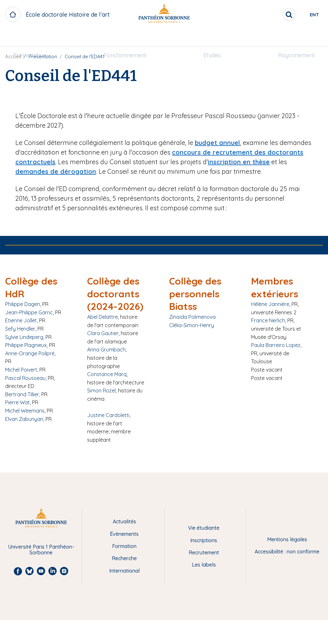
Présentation (37, 37)
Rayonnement (288, 37)
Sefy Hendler (20, 329)
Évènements (124, 534)
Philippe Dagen (22, 304)
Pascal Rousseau (25, 378)
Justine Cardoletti (108, 415)
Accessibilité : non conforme (287, 551)
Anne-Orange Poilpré (29, 353)
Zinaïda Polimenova (192, 317)
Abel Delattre (102, 317)
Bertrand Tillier (22, 394)
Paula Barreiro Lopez (275, 345)
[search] (265, 14)
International (124, 571)
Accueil (13, 56)
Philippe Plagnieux (26, 345)
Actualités (124, 521)
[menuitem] (37, 37)
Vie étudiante (203, 528)
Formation (124, 546)
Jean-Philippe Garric (29, 312)
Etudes (209, 37)
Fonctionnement (127, 37)
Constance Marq (107, 374)
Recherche (124, 558)
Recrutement (204, 552)
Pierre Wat (17, 402)
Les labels (204, 565)
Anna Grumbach (106, 349)
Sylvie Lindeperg (24, 337)
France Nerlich (268, 320)
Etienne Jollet (21, 320)
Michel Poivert (21, 369)
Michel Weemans (25, 410)
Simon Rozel (101, 390)
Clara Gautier (103, 333)
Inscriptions (203, 540)
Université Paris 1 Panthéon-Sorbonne (41, 550)
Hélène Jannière (270, 304)
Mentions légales (287, 539)
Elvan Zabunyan (24, 419)
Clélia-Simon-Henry (191, 325)
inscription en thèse (239, 162)
